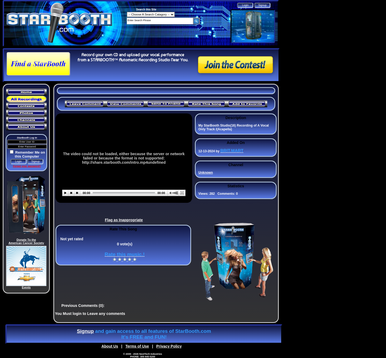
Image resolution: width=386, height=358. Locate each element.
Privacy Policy (169, 346)
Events (26, 287)
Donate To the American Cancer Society (26, 241)
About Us (109, 346)
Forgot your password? (27, 166)
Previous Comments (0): (83, 305)
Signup (85, 331)
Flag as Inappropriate (124, 220)
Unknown (205, 172)
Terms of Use (137, 346)
